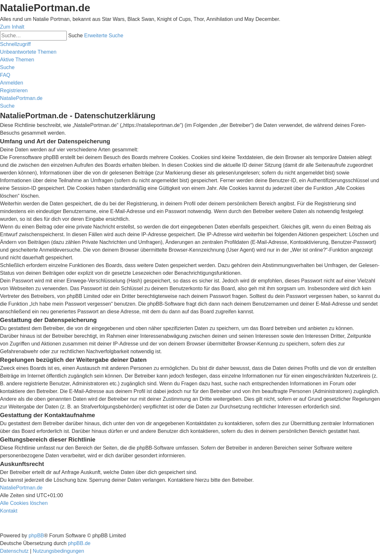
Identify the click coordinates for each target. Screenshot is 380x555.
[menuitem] (28, 52)
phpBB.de (79, 543)
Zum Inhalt (12, 27)
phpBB (36, 535)
